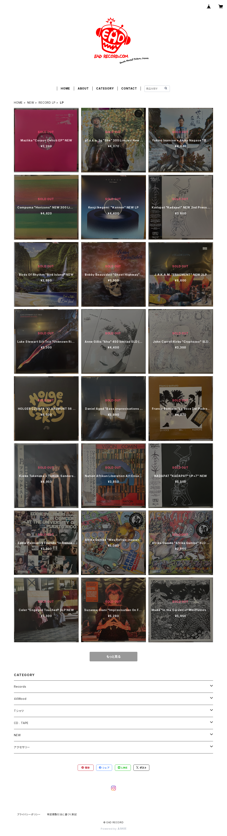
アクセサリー (22, 747)
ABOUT (83, 88)
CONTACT (129, 88)
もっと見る (113, 657)
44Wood (20, 698)
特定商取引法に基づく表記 (62, 814)
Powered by (113, 828)
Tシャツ (19, 710)
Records (20, 686)
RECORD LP (47, 102)
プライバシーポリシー (29, 814)
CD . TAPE (21, 723)
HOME (65, 88)
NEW (30, 102)
